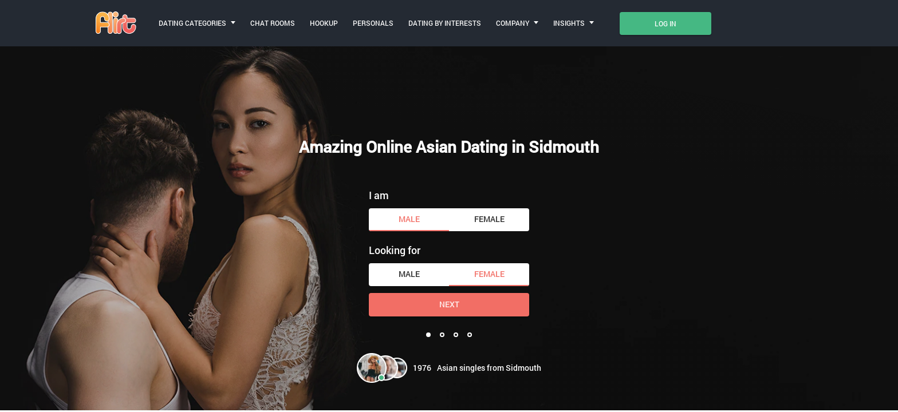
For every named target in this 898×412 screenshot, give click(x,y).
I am (379, 195)
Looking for (394, 250)
